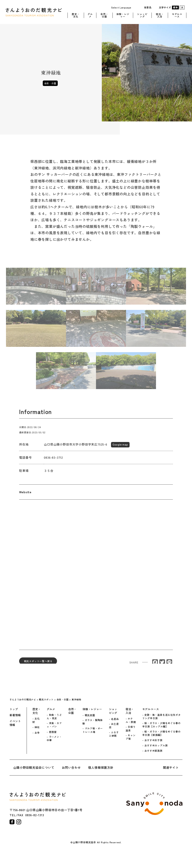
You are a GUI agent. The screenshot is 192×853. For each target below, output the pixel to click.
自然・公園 (104, 14)
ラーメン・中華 (54, 738)
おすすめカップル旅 (156, 745)
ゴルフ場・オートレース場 (92, 730)
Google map (120, 447)
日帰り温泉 (131, 728)
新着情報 (15, 715)
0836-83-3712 (53, 460)
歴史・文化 (76, 14)
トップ (14, 709)
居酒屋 (53, 732)
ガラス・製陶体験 (92, 721)
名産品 (115, 719)
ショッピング (142, 14)
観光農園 (90, 715)
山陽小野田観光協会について (33, 767)
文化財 (36, 720)
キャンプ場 (131, 737)
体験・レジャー (122, 14)
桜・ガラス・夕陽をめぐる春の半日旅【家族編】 (161, 733)
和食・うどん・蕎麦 (54, 716)
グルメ (90, 14)
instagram (18, 821)
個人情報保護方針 (100, 767)
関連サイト (171, 767)
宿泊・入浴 (160, 14)
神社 (37, 727)
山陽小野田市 (154, 803)
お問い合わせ (71, 767)
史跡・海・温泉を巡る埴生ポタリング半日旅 (161, 716)
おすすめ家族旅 (153, 750)
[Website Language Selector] (122, 7)
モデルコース (177, 14)
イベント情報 (15, 723)
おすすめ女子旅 (153, 740)
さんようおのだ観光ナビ (34, 12)
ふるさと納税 (114, 734)
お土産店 (114, 725)
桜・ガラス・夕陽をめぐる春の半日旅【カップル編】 (161, 724)
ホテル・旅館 (131, 720)
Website (25, 495)
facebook (12, 821)
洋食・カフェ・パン (54, 724)
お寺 (37, 732)
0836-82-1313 (34, 815)
